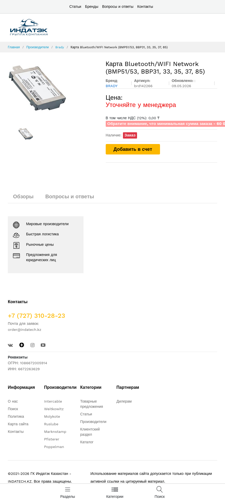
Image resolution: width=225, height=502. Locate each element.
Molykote (52, 416)
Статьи (75, 6)
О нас (13, 401)
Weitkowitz (54, 409)
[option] (53, 89)
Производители (37, 47)
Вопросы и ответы (117, 6)
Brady (59, 47)
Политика (16, 416)
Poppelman (54, 447)
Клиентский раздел (90, 432)
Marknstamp (55, 431)
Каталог (86, 442)
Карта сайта (18, 424)
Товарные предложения (91, 404)
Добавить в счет (133, 149)
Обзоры (23, 196)
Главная (14, 47)
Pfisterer (51, 439)
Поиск (13, 409)
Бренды (91, 6)
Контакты (145, 6)
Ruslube (51, 424)
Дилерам (124, 401)
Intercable (53, 401)
